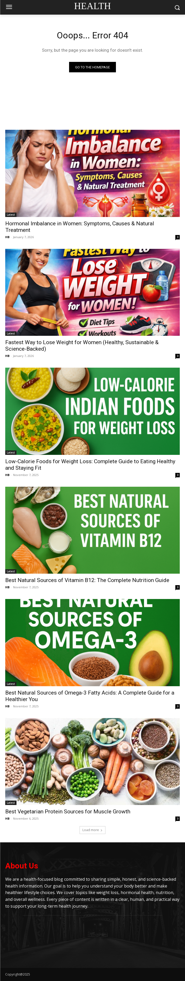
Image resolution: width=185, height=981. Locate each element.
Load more (92, 830)
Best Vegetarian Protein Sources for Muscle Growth (67, 811)
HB (7, 237)
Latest (11, 214)
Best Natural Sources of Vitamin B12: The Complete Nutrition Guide (87, 580)
